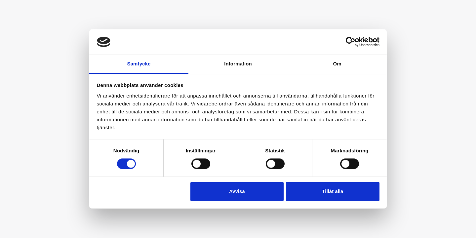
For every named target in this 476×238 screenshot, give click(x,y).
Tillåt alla (332, 191)
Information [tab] (238, 63)
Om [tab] (337, 63)
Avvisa (237, 191)
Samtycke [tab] (139, 63)
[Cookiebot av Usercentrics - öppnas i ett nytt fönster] (350, 42)
